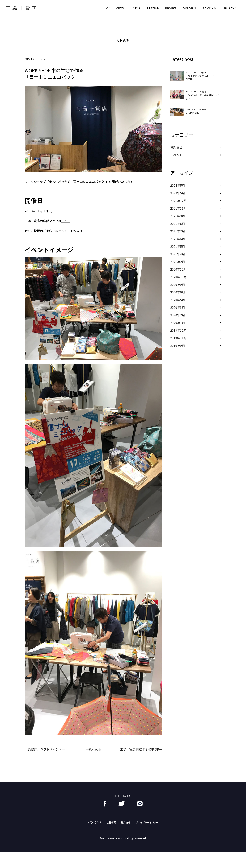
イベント (176, 155)
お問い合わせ (94, 822)
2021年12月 (178, 200)
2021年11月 (178, 208)
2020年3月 (177, 307)
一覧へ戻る (93, 749)
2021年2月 (177, 261)
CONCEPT (190, 7)
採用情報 (125, 822)
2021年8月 (177, 223)
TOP (107, 7)
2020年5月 (177, 299)
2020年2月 (177, 315)
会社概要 (111, 822)
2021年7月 (177, 231)
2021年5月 (177, 246)
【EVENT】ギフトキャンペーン (46, 749)
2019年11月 (178, 338)
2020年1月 (177, 322)
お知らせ (176, 147)
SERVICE (153, 7)
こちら (65, 221)
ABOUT (121, 7)
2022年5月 (177, 193)
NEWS (136, 7)
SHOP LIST (210, 7)
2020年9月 (177, 284)
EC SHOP (230, 7)
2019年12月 (178, 330)
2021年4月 (177, 254)
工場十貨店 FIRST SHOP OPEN (141, 749)
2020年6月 (177, 292)
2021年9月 (177, 216)
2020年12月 (178, 269)
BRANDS (171, 7)
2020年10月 (178, 277)
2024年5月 (177, 185)
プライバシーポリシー (147, 822)
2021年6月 (177, 238)
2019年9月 (177, 345)
